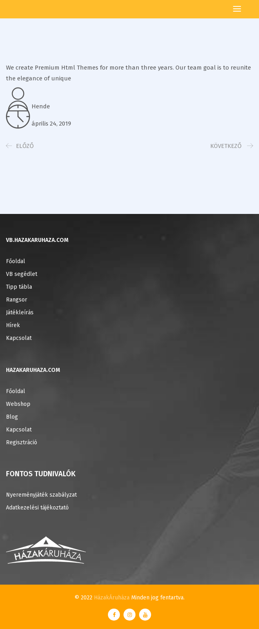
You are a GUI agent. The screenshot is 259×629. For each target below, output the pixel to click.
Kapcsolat (19, 338)
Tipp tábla (19, 287)
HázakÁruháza (112, 597)
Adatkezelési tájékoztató (37, 507)
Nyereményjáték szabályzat (41, 494)
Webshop (18, 404)
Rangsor (16, 299)
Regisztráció (21, 442)
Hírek (13, 325)
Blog (12, 416)
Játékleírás (20, 312)
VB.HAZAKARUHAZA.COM (37, 240)
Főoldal (15, 261)
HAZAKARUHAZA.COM (33, 370)
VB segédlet (21, 274)
